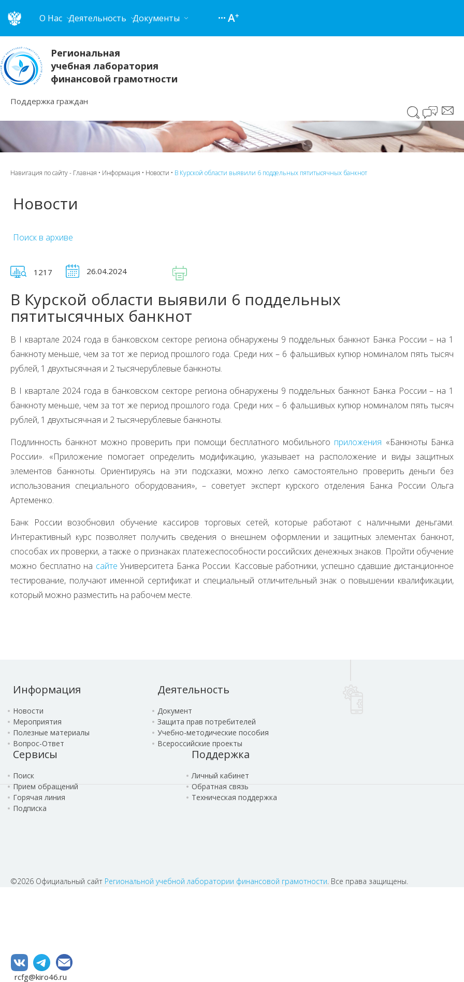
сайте (107, 566)
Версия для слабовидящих (233, 18)
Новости (157, 172)
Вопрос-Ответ (38, 743)
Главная (85, 172)
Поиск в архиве (43, 237)
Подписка (30, 808)
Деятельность (193, 689)
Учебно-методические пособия (213, 732)
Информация (121, 172)
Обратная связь (220, 786)
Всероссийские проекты (199, 743)
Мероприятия (37, 722)
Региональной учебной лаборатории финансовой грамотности (216, 881)
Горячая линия (39, 797)
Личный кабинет (220, 775)
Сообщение (448, 110)
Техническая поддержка (234, 797)
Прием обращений (45, 786)
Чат (431, 113)
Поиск (413, 112)
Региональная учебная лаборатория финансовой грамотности (114, 66)
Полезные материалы (51, 732)
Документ (174, 711)
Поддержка (221, 754)
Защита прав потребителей (206, 722)
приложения (358, 442)
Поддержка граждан (49, 101)
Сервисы (35, 754)
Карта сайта (223, 18)
